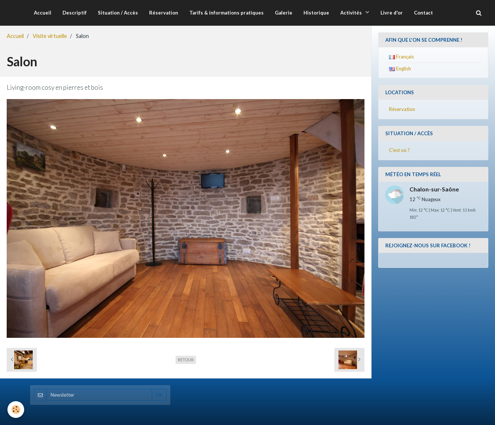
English (400, 69)
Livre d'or (391, 13)
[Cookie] (15, 409)
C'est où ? (399, 150)
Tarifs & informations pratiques (226, 13)
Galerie (283, 13)
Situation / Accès (118, 13)
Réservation (163, 13)
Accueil (42, 13)
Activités (351, 13)
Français (401, 57)
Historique (316, 13)
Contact (423, 13)
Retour (186, 359)
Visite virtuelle (50, 36)
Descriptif (74, 13)
